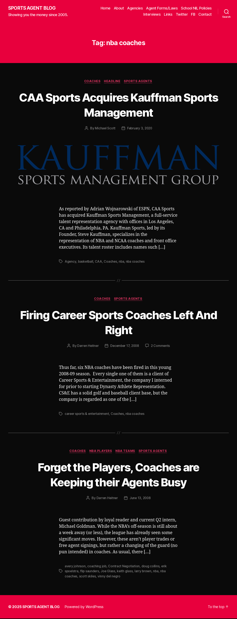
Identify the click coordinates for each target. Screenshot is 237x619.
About (119, 8)
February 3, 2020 (140, 129)
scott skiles (87, 577)
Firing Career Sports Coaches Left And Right (118, 322)
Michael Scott (104, 129)
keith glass (126, 572)
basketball (86, 262)
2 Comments (161, 346)
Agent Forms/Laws (162, 8)
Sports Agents (139, 81)
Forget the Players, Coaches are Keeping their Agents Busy (118, 475)
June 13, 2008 (140, 499)
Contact (205, 14)
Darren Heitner (87, 346)
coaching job (97, 567)
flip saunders (90, 572)
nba (122, 262)
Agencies (135, 8)
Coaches (92, 81)
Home (105, 8)
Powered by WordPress (86, 607)
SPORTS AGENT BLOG (33, 8)
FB (193, 14)
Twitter (182, 14)
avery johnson (75, 567)
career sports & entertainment (87, 414)
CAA (99, 262)
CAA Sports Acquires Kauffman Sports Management (118, 104)
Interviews (152, 14)
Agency (70, 262)
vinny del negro (109, 577)
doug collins (151, 567)
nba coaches (136, 262)
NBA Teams (126, 452)
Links (168, 14)
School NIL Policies (196, 8)
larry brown (144, 572)
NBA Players (100, 452)
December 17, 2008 (125, 346)
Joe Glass (108, 572)
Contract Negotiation (124, 567)
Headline (112, 81)
